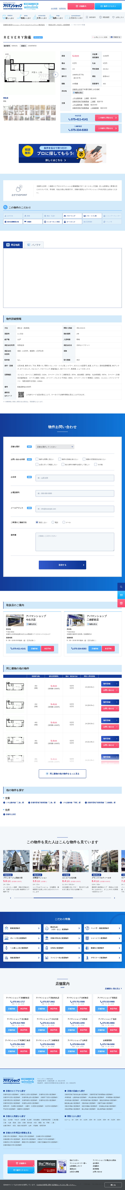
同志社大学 (26, 1136)
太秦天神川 (7, 1125)
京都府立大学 (11, 1142)
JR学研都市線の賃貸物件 (89, 1100)
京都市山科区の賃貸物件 (30, 1103)
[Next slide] (55, 74)
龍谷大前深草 (22, 1125)
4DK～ (119, 1120)
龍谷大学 (29, 1139)
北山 (4, 1120)
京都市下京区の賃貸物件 (49, 1097)
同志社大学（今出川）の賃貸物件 (59, 25)
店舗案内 (96, 1166)
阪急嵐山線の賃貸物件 (72, 1103)
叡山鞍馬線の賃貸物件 (105, 1109)
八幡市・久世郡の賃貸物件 (34, 1106)
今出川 (16, 1120)
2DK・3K (92, 1120)
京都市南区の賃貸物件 (29, 1100)
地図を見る (78, 93)
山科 (30, 1125)
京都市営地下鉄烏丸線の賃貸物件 (76, 1094)
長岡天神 (43, 1125)
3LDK (113, 1120)
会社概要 (54, 8)
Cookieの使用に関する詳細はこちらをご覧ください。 (56, 1185)
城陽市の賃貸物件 (23, 1109)
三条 (4, 1123)
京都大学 (10, 1136)
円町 (48, 1123)
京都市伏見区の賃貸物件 (11, 1103)
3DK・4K (106, 1120)
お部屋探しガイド (76, 1166)
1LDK (85, 1120)
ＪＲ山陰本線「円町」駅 (70, 803)
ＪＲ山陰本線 (77, 98)
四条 (14, 1123)
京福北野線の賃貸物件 (72, 1109)
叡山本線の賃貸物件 (89, 1109)
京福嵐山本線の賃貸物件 (107, 1106)
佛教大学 (29, 1142)
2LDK (99, 1120)
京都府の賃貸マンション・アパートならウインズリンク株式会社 (24, 25)
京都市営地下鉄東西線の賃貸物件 (101, 1094)
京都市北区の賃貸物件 (11, 1094)
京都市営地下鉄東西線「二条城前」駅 (100, 803)
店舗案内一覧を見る (113, 988)
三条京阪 (55, 1120)
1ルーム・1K (69, 1120)
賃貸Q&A (73, 1169)
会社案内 (96, 1163)
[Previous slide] (10, 898)
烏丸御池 (36, 1120)
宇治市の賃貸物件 (9, 1109)
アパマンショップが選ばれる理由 (104, 1160)
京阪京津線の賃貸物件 (72, 1106)
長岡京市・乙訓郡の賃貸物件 (13, 1106)
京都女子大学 (46, 1139)
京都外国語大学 (12, 1145)
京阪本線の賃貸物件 (89, 1103)
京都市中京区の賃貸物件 (11, 1097)
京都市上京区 (77, 89)
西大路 (29, 1123)
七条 (9, 1123)
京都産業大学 (11, 1139)
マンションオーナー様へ (78, 1163)
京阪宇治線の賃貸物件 (105, 1103)
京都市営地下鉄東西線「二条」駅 (42, 803)
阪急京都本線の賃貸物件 (108, 1100)
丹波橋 (35, 1125)
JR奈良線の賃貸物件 (72, 1100)
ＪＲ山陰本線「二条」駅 (13, 803)
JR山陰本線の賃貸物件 (96, 1097)
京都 (24, 1123)
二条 (52, 1123)
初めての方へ (74, 1160)
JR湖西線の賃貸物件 (113, 1097)
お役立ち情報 (74, 1172)
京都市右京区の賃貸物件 (47, 1100)
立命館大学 (43, 1136)
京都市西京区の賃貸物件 (11, 1100)
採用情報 (62, 8)
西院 (40, 1123)
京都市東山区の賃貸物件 (30, 1097)
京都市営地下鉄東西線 (80, 101)
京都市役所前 (46, 1120)
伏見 (14, 1125)
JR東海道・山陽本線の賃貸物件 (76, 1097)
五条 (19, 1123)
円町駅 (86, 105)
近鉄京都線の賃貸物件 (89, 1106)
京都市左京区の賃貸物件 (47, 1094)
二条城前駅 (95, 108)
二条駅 (86, 98)
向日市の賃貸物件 (51, 1106)
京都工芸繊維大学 (48, 1142)
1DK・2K (78, 1120)
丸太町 (29, 1120)
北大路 (10, 1120)
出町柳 (23, 1120)
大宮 (35, 1123)
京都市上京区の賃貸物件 (28, 1094)
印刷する (115, 37)
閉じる (113, 1185)
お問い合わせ (97, 1172)
